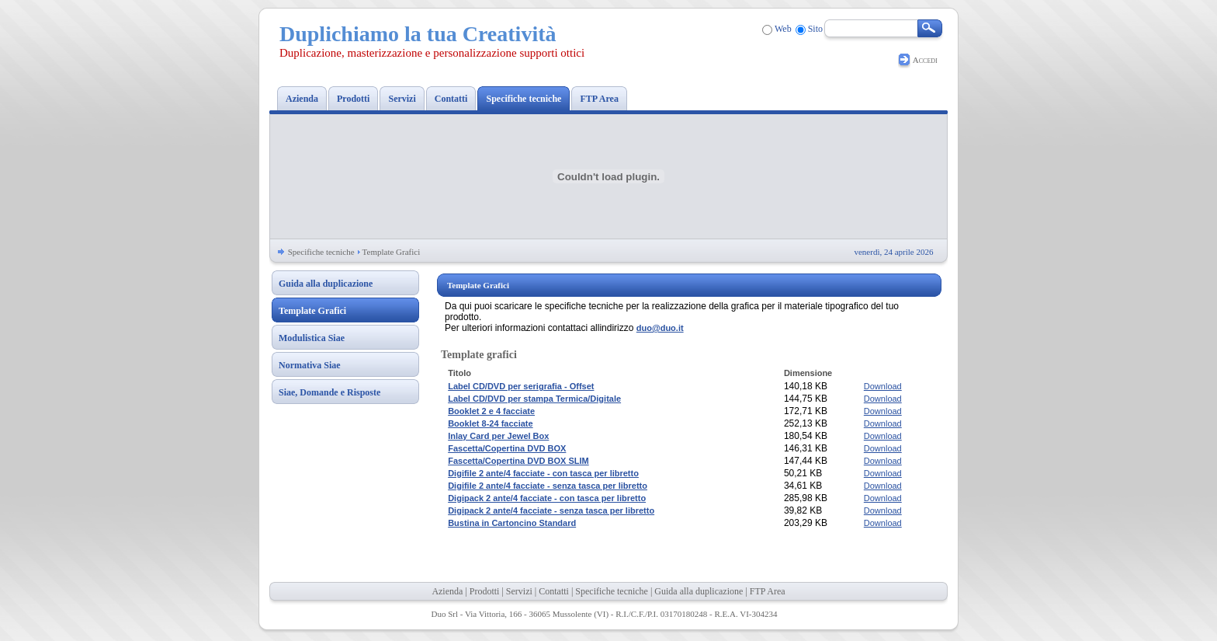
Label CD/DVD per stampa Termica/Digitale (534, 398)
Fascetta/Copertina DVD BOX (507, 448)
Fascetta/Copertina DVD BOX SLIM (518, 460)
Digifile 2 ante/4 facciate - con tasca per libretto (543, 473)
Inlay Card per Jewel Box (498, 436)
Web (783, 28)
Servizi (519, 591)
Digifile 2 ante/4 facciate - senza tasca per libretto (547, 485)
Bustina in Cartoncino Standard (512, 523)
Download (883, 386)
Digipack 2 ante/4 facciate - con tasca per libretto (547, 498)
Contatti (554, 591)
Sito (815, 28)
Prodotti (485, 591)
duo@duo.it (660, 328)
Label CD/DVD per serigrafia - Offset (521, 386)
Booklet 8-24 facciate (490, 423)
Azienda (447, 591)
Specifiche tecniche (321, 251)
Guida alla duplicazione (698, 591)
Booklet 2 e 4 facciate (491, 411)
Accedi (925, 59)
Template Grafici (391, 251)
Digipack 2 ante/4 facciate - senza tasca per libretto (551, 510)
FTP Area (767, 591)
